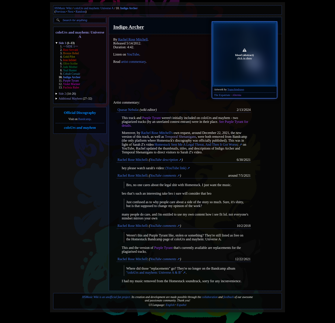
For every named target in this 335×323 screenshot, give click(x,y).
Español (182, 305)
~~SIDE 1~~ (70, 46)
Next (70, 11)
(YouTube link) (175, 168)
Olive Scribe (70, 63)
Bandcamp (84, 119)
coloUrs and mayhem (80, 128)
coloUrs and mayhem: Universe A (94, 8)
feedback (228, 297)
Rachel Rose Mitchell (133, 39)
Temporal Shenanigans (180, 136)
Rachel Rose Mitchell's (157, 133)
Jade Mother (70, 67)
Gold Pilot (69, 56)
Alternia (236, 95)
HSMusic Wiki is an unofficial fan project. (106, 297)
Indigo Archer (129, 8)
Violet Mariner (71, 84)
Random (80, 11)
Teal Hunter (70, 70)
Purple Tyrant (71, 80)
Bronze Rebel (71, 53)
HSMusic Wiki (63, 8)
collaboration (210, 297)
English (170, 305)
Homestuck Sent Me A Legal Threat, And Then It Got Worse (196, 144)
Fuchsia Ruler (71, 87)
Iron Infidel (69, 60)
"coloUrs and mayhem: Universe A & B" (154, 272)
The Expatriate (222, 95)
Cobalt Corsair (71, 73)
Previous (61, 11)
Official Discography (80, 113)
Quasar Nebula (128, 110)
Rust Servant (70, 49)
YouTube (133, 54)
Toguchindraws (235, 89)
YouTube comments (163, 175)
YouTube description (164, 160)
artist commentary (133, 61)
